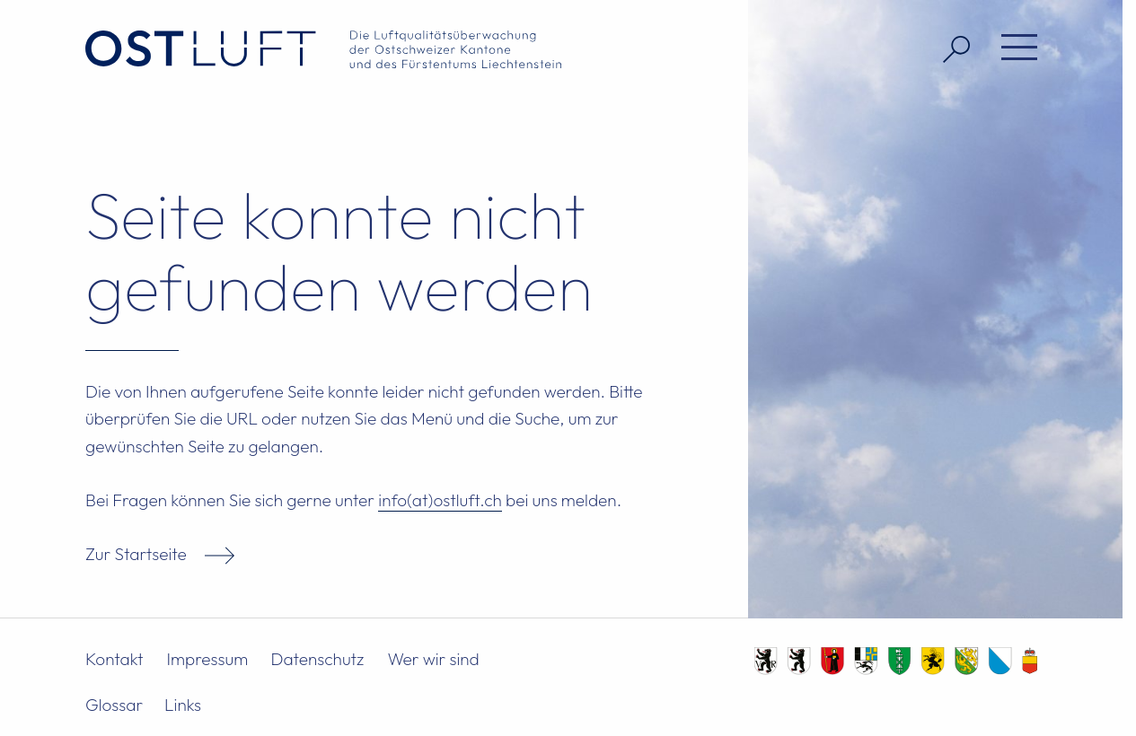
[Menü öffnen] (1012, 49)
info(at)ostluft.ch (440, 500)
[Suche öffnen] (949, 49)
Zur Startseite (136, 554)
